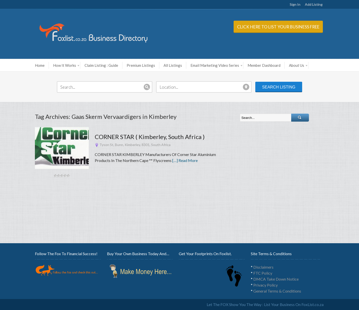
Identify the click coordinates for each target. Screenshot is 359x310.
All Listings (173, 65)
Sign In (295, 4)
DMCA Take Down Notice (276, 279)
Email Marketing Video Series (216, 65)
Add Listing (314, 4)
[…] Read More (185, 160)
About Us (298, 65)
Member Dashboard (264, 65)
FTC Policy (262, 273)
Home (40, 65)
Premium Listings (141, 65)
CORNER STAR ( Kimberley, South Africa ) (150, 136)
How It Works (66, 65)
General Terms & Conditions (277, 291)
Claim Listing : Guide (101, 65)
